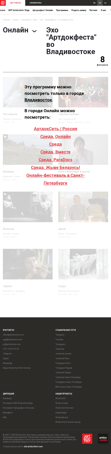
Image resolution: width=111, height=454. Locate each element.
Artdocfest (60, 398)
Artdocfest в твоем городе (68, 422)
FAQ (5, 417)
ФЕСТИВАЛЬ (15, 3)
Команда (7, 398)
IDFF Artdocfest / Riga (18, 10)
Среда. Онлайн (55, 136)
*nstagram (60, 344)
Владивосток (38, 99)
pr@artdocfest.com (12, 344)
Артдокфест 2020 (30, 20)
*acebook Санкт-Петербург (68, 377)
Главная (6, 20)
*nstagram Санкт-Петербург (69, 382)
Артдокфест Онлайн (43, 10)
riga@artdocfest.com (12, 339)
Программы (62, 10)
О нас (103, 10)
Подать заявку (78, 10)
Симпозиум (61, 412)
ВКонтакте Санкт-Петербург (69, 387)
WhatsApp (7, 363)
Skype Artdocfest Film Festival (16, 368)
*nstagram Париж (64, 368)
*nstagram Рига (63, 363)
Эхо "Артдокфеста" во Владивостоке (56, 20)
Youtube (59, 339)
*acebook (60, 349)
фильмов (102, 65)
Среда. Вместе (55, 151)
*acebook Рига (62, 358)
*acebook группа (63, 354)
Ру (100, 3)
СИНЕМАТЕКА (36, 3)
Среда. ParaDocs (55, 159)
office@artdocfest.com (13, 335)
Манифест (8, 412)
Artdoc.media (62, 403)
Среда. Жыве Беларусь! (55, 167)
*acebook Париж (63, 372)
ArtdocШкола (62, 417)
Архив (15, 20)
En (94, 3)
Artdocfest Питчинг (65, 408)
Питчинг (93, 10)
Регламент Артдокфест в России (18, 408)
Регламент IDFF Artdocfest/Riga (18, 403)
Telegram (7, 354)
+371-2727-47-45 (11, 349)
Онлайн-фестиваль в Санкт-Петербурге (55, 179)
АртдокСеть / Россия (55, 128)
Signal (6, 358)
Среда (55, 144)
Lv (105, 3)
